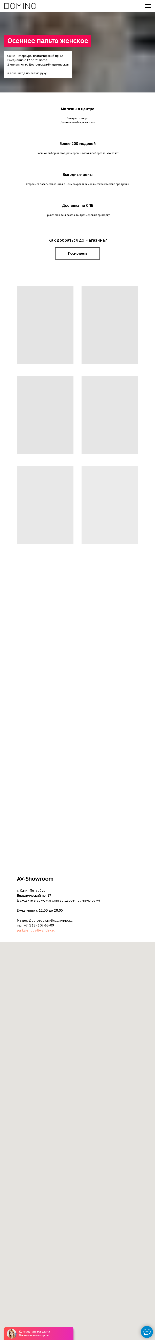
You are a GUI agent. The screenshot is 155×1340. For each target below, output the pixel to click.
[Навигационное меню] (148, 6)
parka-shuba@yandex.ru (36, 930)
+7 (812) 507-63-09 (38, 925)
